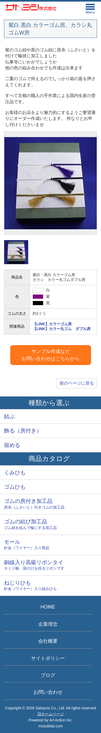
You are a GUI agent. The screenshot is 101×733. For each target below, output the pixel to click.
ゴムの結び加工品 (50, 525)
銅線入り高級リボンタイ (50, 565)
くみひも (15, 472)
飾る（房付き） (23, 431)
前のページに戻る (77, 383)
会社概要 (48, 641)
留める (12, 445)
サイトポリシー (48, 658)
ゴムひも (15, 487)
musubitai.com (50, 726)
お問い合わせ (47, 692)
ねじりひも (50, 586)
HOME (48, 607)
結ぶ (9, 416)
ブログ (48, 675)
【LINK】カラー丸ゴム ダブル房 (61, 329)
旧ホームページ (50, 714)
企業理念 (48, 624)
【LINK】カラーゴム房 (52, 324)
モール (50, 545)
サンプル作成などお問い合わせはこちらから (51, 355)
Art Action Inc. (60, 720)
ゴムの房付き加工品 (50, 504)
